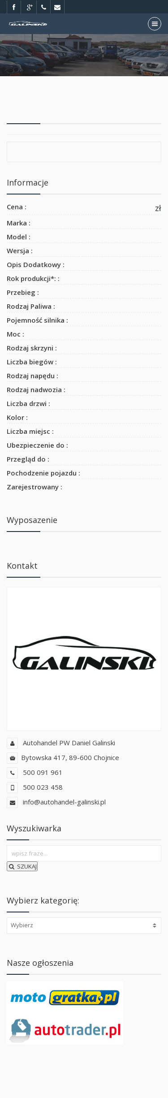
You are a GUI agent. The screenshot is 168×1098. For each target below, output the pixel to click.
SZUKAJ (22, 866)
